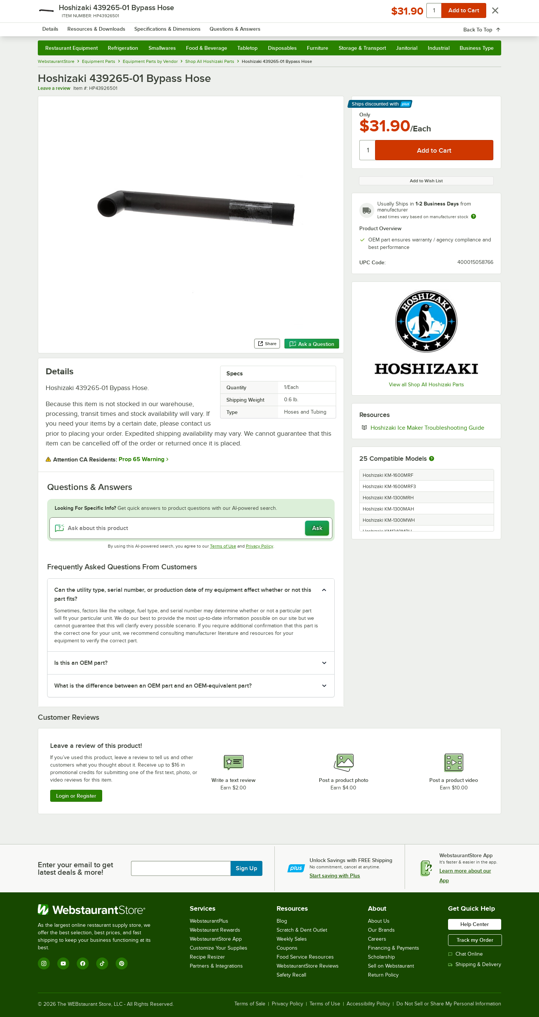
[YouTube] (63, 963)
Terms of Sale (249, 1004)
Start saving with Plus (335, 876)
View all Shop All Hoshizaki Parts (426, 384)
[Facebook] (83, 963)
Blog (282, 921)
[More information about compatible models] (432, 458)
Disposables (282, 48)
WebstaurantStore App (216, 939)
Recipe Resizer (207, 957)
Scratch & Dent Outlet (302, 930)
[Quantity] (367, 150)
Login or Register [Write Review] (76, 796)
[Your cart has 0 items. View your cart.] (489, 26)
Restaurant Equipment (71, 48)
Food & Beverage (206, 48)
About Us (379, 921)
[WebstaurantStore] (99, 910)
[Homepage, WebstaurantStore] (101, 26)
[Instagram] (44, 963)
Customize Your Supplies (218, 948)
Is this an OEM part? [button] (80, 663)
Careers (377, 939)
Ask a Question (311, 344)
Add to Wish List (426, 180)
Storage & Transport (362, 48)
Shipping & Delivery (474, 964)
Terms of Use (223, 546)
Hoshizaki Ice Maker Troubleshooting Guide (432, 427)
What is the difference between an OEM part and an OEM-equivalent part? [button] (153, 685)
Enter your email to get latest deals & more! (75, 868)
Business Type (477, 48)
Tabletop (247, 48)
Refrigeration (123, 48)
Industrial (439, 48)
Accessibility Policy (368, 1004)
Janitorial (406, 48)
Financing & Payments (393, 948)
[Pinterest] (122, 963)
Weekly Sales (292, 939)
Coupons (287, 948)
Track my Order (475, 940)
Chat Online (465, 954)
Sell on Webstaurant (391, 966)
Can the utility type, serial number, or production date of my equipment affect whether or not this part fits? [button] (182, 594)
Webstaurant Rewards (215, 930)
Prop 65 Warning (141, 459)
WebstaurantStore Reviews (308, 966)
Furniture (317, 48)
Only (364, 115)
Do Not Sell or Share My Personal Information (448, 1004)
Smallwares (162, 48)
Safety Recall (291, 975)
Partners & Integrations (216, 966)
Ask (317, 528)
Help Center (474, 924)
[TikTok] (102, 963)
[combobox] (260, 26)
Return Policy (383, 975)
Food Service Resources (305, 957)
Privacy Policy (259, 546)
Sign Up (246, 868)
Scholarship (381, 957)
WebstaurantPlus (209, 921)
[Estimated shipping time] (473, 216)
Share (267, 344)
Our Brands (381, 930)
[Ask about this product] (191, 528)
